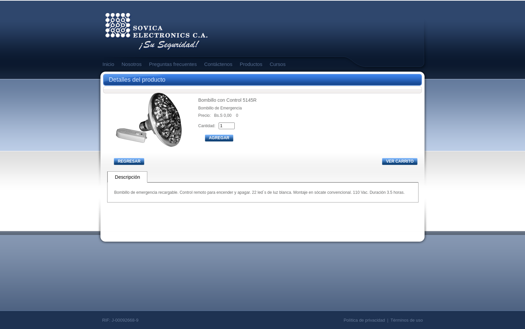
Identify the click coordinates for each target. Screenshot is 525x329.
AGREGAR (219, 138)
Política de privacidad (364, 320)
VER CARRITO (400, 161)
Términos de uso (406, 320)
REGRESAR (129, 161)
